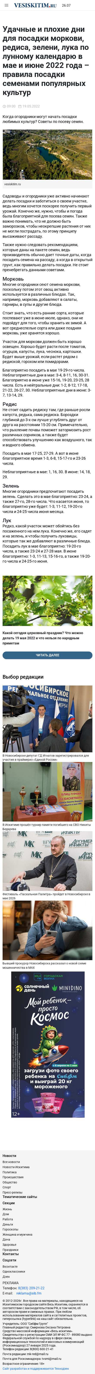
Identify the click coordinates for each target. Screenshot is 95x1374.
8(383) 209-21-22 (31, 1288)
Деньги (8, 1224)
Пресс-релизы (12, 1192)
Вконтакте (10, 1266)
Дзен (6, 1276)
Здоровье (9, 1244)
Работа (8, 1219)
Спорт (7, 1187)
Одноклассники (14, 1271)
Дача (6, 1239)
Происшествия (13, 1177)
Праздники (10, 1250)
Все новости (11, 1162)
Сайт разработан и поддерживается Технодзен (36, 1368)
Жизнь (7, 1209)
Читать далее (47, 655)
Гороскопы (10, 1229)
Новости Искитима (16, 1167)
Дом (6, 1214)
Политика (10, 1172)
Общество (10, 1182)
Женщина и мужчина (17, 1234)
